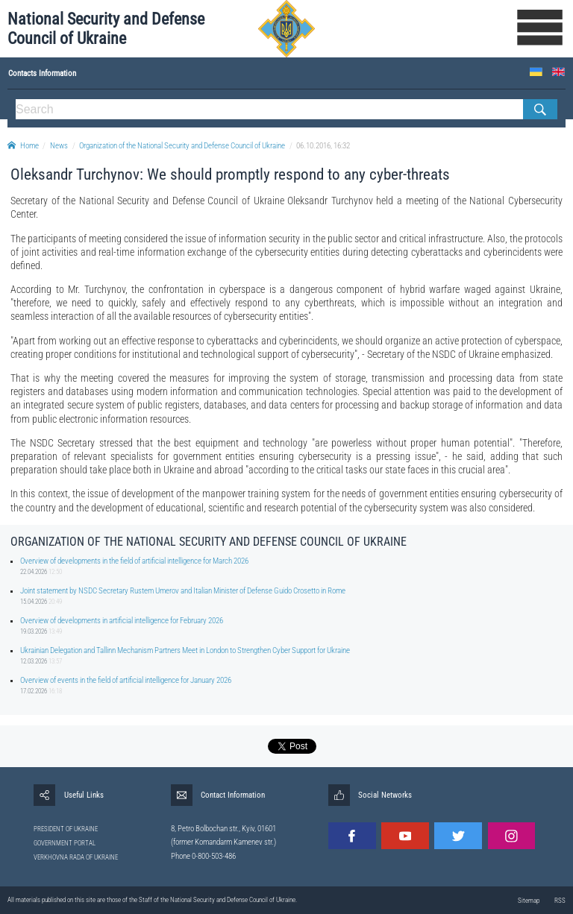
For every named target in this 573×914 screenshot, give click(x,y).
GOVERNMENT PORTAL (65, 843)
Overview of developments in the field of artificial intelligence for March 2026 (134, 561)
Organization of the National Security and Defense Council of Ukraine (182, 146)
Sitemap (528, 900)
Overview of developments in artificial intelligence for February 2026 (121, 620)
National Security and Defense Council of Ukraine (105, 28)
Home (23, 146)
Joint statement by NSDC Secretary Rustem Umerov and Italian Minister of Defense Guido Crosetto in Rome (182, 591)
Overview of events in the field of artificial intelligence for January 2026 (125, 680)
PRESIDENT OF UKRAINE (66, 829)
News (59, 146)
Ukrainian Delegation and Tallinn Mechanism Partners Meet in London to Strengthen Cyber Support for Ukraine (185, 650)
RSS (560, 900)
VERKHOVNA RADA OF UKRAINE (76, 857)
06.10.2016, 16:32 (323, 146)
